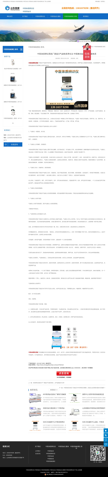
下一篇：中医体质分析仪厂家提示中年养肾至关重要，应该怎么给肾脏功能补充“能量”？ (82, 387)
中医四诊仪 (50, 451)
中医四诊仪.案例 (56, 16)
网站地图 (97, 1)
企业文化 (37, 453)
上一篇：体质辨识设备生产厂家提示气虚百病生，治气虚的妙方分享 (46, 382)
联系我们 (103, 1)
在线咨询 (11, 144)
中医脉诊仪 (50, 458)
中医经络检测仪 (50, 461)
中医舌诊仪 (50, 456)
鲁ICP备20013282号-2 (62, 472)
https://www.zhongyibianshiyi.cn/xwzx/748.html (50, 365)
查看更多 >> (54, 390)
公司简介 (37, 451)
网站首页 (9, 16)
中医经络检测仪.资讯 (71, 16)
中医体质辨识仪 (41, 16)
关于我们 (27, 16)
